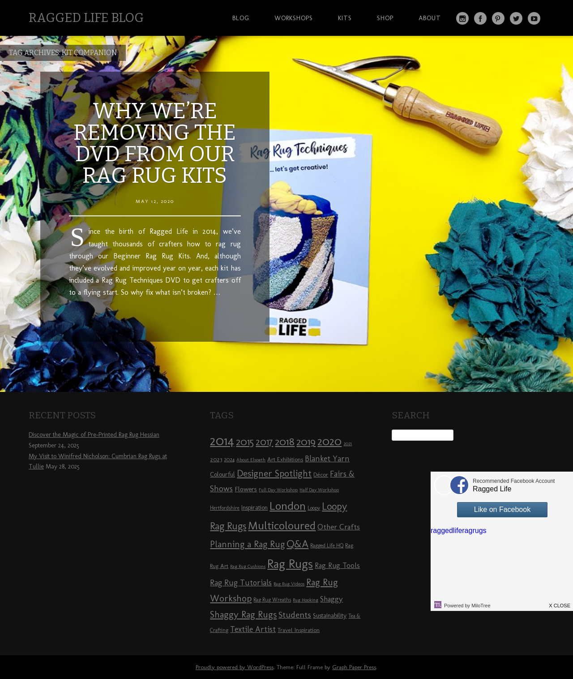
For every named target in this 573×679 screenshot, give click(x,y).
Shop (385, 18)
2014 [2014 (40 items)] (222, 440)
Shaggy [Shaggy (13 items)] (331, 598)
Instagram (462, 18)
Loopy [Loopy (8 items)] (314, 508)
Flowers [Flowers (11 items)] (246, 489)
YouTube (534, 18)
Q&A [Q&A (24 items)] (297, 543)
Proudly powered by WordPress (235, 667)
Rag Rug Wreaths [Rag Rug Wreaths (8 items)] (272, 600)
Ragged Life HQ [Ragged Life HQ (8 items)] (326, 545)
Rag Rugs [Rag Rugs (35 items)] (290, 563)
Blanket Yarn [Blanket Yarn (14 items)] (327, 459)
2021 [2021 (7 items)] (347, 444)
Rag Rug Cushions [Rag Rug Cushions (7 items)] (247, 566)
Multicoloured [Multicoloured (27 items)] (282, 525)
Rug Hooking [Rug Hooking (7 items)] (305, 600)
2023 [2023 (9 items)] (216, 459)
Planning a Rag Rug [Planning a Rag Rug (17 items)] (247, 544)
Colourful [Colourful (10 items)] (222, 474)
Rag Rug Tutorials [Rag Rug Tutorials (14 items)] (241, 583)
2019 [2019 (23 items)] (306, 441)
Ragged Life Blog (86, 17)
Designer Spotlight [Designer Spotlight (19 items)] (274, 473)
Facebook (480, 18)
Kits (345, 18)
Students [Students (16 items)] (294, 615)
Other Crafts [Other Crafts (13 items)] (338, 526)
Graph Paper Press (354, 667)
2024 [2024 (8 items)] (229, 459)
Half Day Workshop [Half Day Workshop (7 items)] (319, 490)
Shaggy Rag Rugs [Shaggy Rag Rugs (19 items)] (243, 614)
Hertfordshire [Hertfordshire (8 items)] (224, 508)
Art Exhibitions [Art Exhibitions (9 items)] (285, 459)
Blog (240, 18)
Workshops (293, 18)
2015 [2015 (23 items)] (245, 441)
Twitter (516, 18)
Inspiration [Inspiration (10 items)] (254, 507)
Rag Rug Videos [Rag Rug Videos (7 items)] (289, 584)
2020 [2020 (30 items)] (329, 441)
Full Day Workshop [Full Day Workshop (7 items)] (278, 490)
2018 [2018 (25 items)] (285, 441)
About (430, 18)
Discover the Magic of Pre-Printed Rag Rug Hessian (94, 434)
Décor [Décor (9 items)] (320, 474)
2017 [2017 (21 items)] (264, 442)
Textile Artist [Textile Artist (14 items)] (253, 629)
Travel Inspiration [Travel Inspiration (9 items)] (299, 629)
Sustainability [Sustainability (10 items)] (329, 615)
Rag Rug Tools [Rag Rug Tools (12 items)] (337, 565)
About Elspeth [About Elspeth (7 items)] (250, 460)
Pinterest (498, 18)
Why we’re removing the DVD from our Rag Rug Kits (154, 143)
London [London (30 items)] (287, 506)
